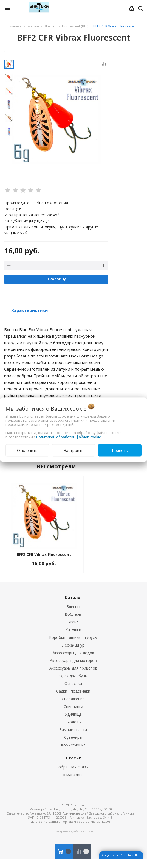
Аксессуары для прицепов (73, 668)
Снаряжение (73, 698)
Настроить (73, 450)
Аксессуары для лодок (73, 652)
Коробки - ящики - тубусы (73, 637)
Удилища (73, 714)
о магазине (73, 774)
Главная (15, 26)
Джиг (73, 622)
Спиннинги (73, 706)
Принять (120, 450)
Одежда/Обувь (73, 675)
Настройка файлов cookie (73, 831)
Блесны (73, 606)
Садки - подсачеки (73, 691)
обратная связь (73, 767)
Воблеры (73, 614)
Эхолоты (73, 721)
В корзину (56, 278)
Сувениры (73, 737)
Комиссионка (73, 745)
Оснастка (73, 683)
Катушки (73, 629)
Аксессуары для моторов (73, 660)
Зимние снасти (73, 729)
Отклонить (27, 450)
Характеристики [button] (29, 310)
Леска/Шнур (73, 645)
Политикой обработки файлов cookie (68, 436)
